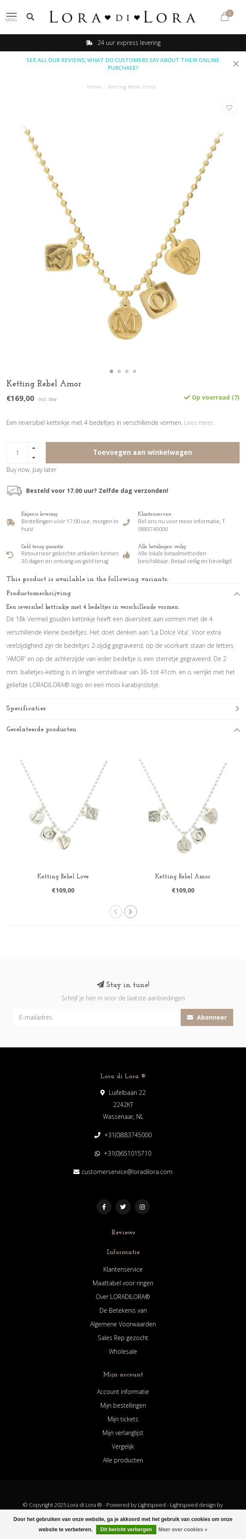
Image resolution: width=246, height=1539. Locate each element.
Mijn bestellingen (123, 1405)
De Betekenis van (123, 1310)
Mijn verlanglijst (123, 1433)
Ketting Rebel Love (63, 877)
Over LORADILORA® (123, 1297)
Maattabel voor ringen (123, 1283)
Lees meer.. (200, 422)
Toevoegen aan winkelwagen (142, 452)
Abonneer (207, 1017)
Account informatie (123, 1392)
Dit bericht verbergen (126, 1530)
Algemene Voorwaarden (123, 1324)
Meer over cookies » (183, 1530)
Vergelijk (123, 1446)
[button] (111, 371)
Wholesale (123, 1351)
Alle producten (123, 1460)
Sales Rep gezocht (123, 1338)
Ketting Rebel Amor (183, 877)
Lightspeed (152, 1505)
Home (94, 86)
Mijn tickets (123, 1419)
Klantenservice (123, 1269)
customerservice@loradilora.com (127, 1172)
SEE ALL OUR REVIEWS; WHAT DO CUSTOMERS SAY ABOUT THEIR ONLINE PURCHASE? (123, 63)
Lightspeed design (193, 1505)
